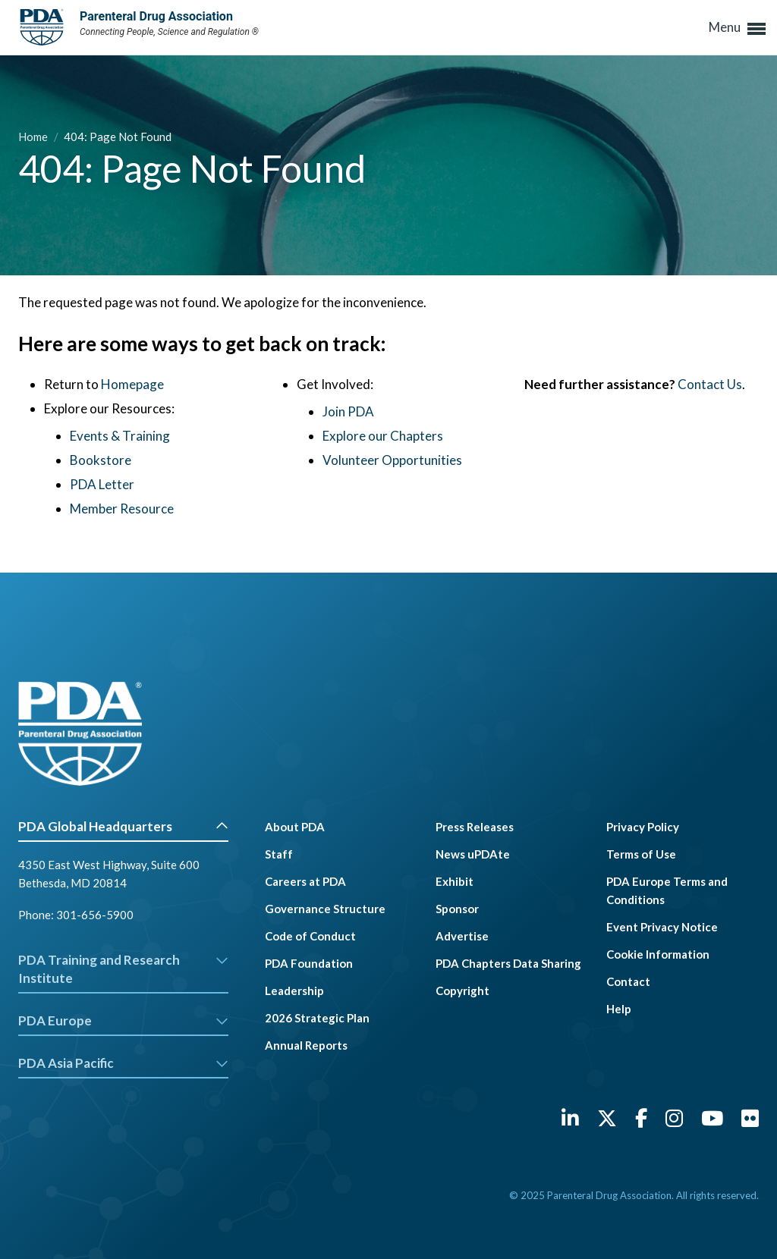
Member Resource (122, 508)
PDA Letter (102, 484)
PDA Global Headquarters (123, 826)
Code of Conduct (310, 936)
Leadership (294, 990)
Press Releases (475, 827)
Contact (628, 981)
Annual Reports (306, 1045)
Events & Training (120, 436)
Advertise (462, 936)
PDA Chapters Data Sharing (508, 963)
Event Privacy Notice (662, 927)
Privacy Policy (642, 827)
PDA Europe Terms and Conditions (667, 890)
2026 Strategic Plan (317, 1018)
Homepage (132, 384)
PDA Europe (123, 1020)
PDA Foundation (309, 963)
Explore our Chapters (382, 436)
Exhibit (454, 881)
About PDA (295, 827)
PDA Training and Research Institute (123, 969)
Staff (279, 854)
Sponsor (457, 908)
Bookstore (100, 460)
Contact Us (710, 384)
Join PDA (348, 411)
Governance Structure (325, 908)
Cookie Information (657, 954)
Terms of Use (641, 854)
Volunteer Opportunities (392, 460)
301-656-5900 (95, 914)
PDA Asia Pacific (123, 1063)
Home (34, 136)
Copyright (462, 990)
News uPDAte (473, 854)
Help (618, 1009)
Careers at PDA (305, 881)
